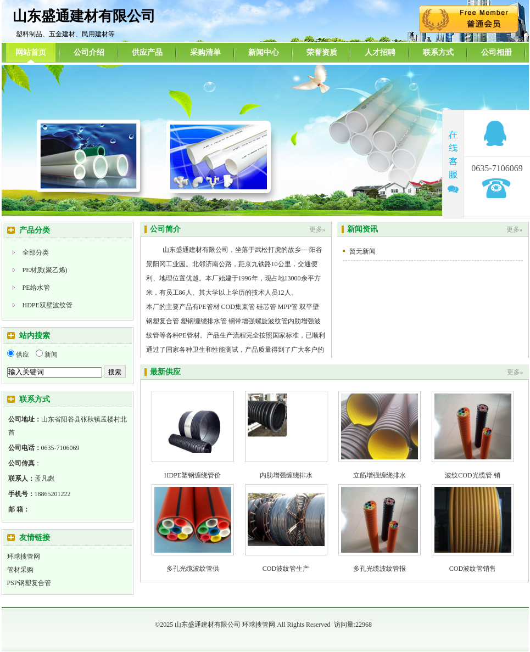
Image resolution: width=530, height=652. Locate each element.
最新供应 (165, 372)
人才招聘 (380, 52)
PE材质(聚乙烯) (45, 270)
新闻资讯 (362, 229)
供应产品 (147, 52)
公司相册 (496, 52)
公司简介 (165, 229)
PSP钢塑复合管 (29, 583)
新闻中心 (263, 52)
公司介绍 (89, 52)
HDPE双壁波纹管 (47, 305)
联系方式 (438, 52)
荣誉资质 (321, 52)
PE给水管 (36, 287)
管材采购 (20, 570)
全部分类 (36, 252)
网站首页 (30, 52)
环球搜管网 (23, 556)
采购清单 (205, 52)
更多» (317, 229)
